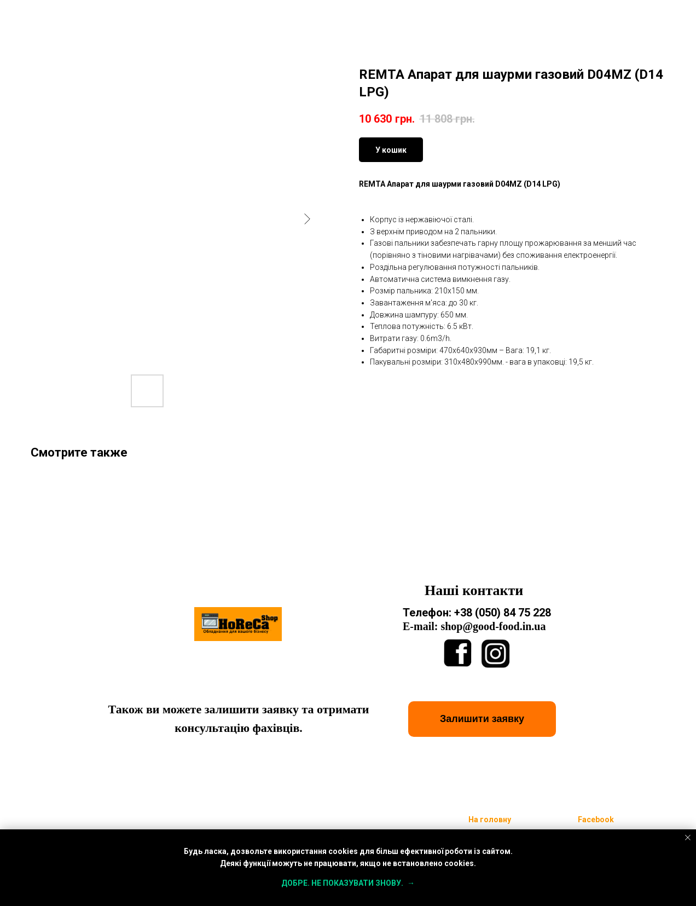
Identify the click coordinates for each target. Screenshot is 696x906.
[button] (482, 719)
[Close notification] (687, 837)
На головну (489, 819)
